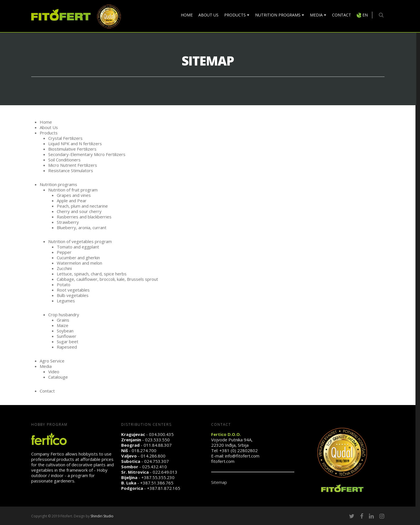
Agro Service (52, 361)
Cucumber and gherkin (78, 257)
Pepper (64, 252)
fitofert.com (222, 461)
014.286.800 (153, 456)
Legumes (66, 300)
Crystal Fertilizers (65, 138)
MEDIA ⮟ (318, 15)
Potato (63, 284)
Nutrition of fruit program (73, 190)
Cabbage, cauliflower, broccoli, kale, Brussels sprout (107, 279)
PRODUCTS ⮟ (236, 15)
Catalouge (58, 377)
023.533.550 (157, 439)
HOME (187, 15)
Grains (63, 320)
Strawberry (68, 222)
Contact (47, 391)
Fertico (57, 454)
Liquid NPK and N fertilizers (75, 143)
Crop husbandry (63, 314)
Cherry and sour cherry (79, 211)
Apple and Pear (72, 200)
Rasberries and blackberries (84, 217)
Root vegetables (73, 290)
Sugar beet (67, 341)
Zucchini (64, 268)
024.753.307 (156, 461)
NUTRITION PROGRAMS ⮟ (279, 15)
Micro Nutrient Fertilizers (72, 165)
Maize (62, 325)
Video (53, 371)
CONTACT (341, 15)
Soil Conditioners (65, 160)
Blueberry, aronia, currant (81, 227)
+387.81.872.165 (163, 488)
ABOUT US (208, 15)
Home (46, 122)
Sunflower (66, 336)
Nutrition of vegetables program (80, 241)
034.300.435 (161, 434)
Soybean (65, 331)
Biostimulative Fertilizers (72, 149)
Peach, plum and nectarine (82, 206)
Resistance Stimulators (70, 170)
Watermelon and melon (79, 263)
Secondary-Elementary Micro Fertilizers (86, 154)
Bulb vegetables (73, 295)
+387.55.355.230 (158, 477)
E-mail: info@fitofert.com (235, 456)
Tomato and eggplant (78, 247)
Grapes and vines (74, 195)
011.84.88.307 (158, 445)
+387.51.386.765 (156, 483)
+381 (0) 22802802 (238, 450)
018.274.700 (144, 450)
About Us (49, 127)
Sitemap (219, 482)
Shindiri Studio (102, 516)
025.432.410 (154, 466)
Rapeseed (67, 347)
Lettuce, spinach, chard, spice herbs (92, 274)
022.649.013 (165, 472)
